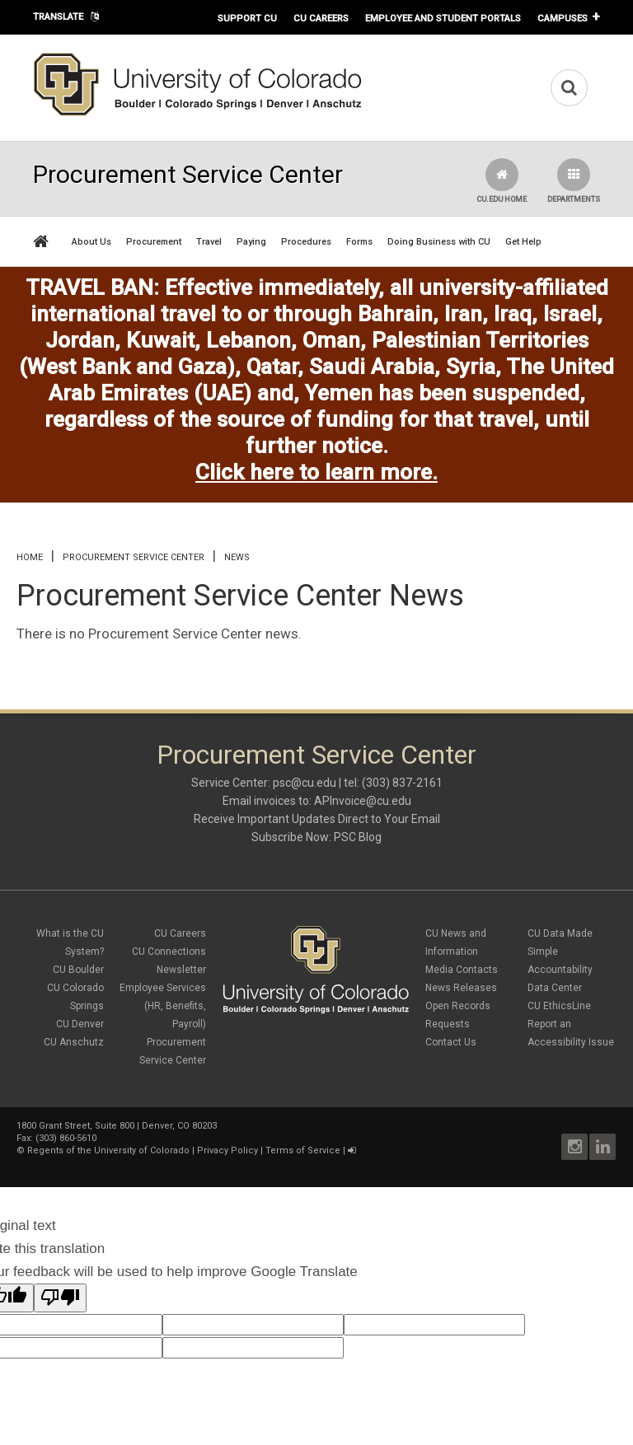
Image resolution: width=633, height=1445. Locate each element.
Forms (359, 241)
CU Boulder (78, 969)
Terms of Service (302, 1150)
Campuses (562, 18)
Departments (573, 180)
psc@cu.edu (304, 782)
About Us (91, 241)
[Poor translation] (60, 1298)
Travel (209, 241)
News (237, 557)
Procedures (306, 241)
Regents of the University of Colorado (108, 1150)
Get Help (523, 241)
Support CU (247, 18)
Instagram (574, 1147)
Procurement (153, 241)
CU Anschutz (74, 1042)
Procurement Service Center (133, 557)
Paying (251, 241)
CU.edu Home (501, 180)
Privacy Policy (227, 1150)
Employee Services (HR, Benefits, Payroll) (163, 1006)
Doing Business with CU (438, 241)
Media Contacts (461, 969)
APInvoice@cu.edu (362, 800)
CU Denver (80, 1024)
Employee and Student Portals (443, 18)
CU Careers (321, 18)
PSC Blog (358, 837)
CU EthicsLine (559, 1006)
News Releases (461, 988)
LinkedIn (602, 1147)
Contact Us (450, 1042)
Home (29, 557)
